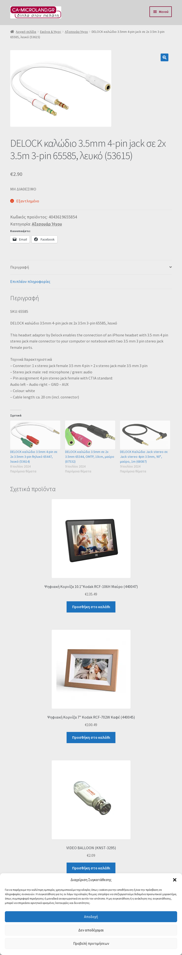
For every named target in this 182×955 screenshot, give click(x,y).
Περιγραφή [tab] (19, 267)
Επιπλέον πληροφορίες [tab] (30, 281)
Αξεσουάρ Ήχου (76, 31)
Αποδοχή (91, 916)
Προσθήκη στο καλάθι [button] (91, 606)
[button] (174, 879)
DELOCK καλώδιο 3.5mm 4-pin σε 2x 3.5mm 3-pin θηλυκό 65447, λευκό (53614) (33, 457)
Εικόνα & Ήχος (50, 31)
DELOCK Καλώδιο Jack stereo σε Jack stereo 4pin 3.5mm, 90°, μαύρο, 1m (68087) (144, 457)
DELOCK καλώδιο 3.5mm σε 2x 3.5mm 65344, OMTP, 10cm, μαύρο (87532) (89, 457)
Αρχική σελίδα (26, 31)
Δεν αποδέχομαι (91, 930)
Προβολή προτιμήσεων (91, 943)
